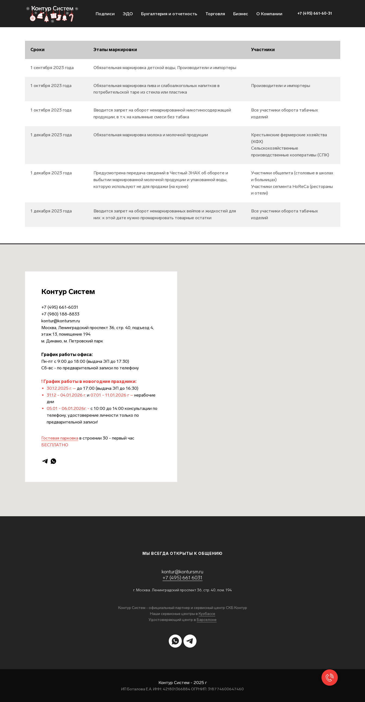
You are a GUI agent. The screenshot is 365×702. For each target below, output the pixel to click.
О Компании (269, 13)
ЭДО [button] (128, 13)
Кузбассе (207, 613)
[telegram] (45, 461)
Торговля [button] (215, 13)
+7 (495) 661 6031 (182, 578)
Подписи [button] (105, 13)
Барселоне (207, 619)
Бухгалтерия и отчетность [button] (169, 13)
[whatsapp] (53, 461)
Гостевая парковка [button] (59, 438)
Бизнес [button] (240, 13)
